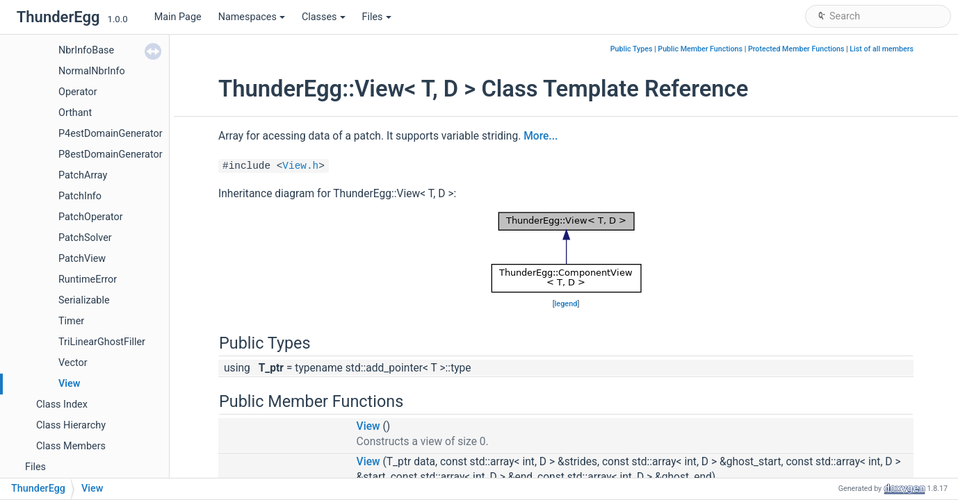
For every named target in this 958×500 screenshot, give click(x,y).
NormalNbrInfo (91, 71)
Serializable (84, 300)
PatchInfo (80, 196)
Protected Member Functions (796, 48)
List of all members (882, 48)
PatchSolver (85, 238)
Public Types (631, 48)
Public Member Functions (700, 48)
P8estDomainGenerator (110, 154)
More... (540, 136)
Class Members (71, 446)
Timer (71, 321)
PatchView (82, 259)
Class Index (62, 404)
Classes (324, 17)
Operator (77, 92)
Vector (73, 363)
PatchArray (82, 175)
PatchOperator (90, 217)
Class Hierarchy (71, 425)
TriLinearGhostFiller (101, 342)
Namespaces (251, 17)
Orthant (75, 113)
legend (566, 303)
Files (376, 17)
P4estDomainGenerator (110, 134)
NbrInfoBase (86, 50)
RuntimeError (87, 279)
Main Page (178, 17)
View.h (300, 166)
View (69, 384)
